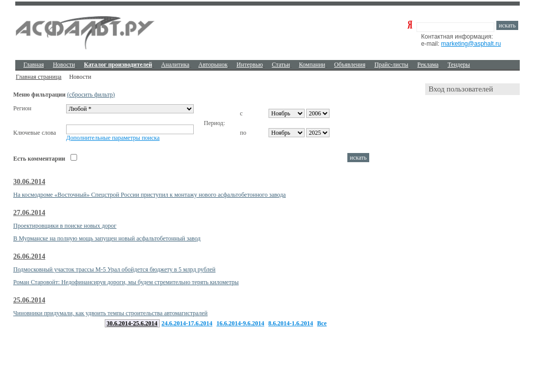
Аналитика (175, 64)
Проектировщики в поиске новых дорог (64, 225)
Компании (312, 64)
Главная (33, 64)
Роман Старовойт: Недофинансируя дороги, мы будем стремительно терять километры (126, 282)
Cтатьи (281, 64)
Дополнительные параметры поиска (113, 137)
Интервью (249, 64)
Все (322, 323)
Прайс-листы (391, 64)
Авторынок (212, 64)
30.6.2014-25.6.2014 (132, 323)
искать (507, 25)
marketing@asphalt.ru (471, 43)
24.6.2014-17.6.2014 (187, 323)
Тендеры (459, 64)
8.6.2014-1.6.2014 (291, 323)
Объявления (349, 64)
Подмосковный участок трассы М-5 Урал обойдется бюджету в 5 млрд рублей (114, 269)
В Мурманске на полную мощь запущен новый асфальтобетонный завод (106, 238)
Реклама (428, 64)
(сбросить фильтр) (91, 94)
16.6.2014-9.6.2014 (240, 323)
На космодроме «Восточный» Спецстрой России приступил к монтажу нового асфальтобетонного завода (149, 194)
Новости (64, 64)
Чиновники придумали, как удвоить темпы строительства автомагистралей (110, 313)
